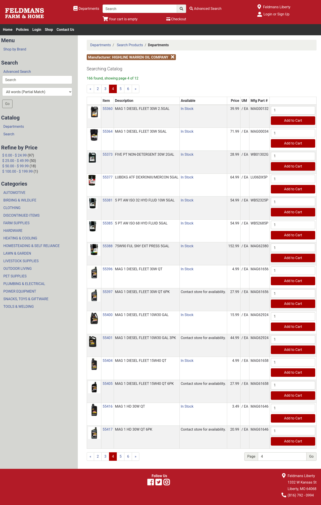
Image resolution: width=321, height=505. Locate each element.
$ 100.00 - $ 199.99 (17, 171)
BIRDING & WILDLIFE (19, 200)
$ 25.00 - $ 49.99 (15, 161)
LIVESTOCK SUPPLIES (21, 261)
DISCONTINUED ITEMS (21, 215)
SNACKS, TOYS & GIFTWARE (25, 299)
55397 (108, 292)
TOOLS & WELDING (18, 306)
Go (7, 104)
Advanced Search (17, 71)
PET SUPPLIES (15, 276)
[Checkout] (176, 19)
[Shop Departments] (86, 8)
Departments (13, 126)
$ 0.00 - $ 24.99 (14, 155)
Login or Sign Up (276, 14)
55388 (108, 246)
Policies (22, 29)
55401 (108, 338)
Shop (49, 29)
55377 (108, 177)
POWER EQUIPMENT (19, 291)
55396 (108, 269)
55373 (108, 154)
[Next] (135, 89)
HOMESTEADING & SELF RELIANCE (31, 246)
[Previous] (90, 89)
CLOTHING (12, 208)
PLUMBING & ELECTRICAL (24, 284)
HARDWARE (13, 230)
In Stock (187, 109)
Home (7, 29)
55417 (108, 429)
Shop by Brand (14, 49)
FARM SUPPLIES (16, 223)
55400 (108, 315)
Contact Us (65, 29)
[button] (94, 112)
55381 (108, 200)
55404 (108, 360)
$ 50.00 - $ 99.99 (15, 166)
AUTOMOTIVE (14, 193)
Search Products (130, 45)
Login (36, 29)
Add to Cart (293, 120)
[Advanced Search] (205, 8)
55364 (108, 131)
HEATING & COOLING (20, 238)
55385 (108, 223)
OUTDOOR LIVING (17, 268)
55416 (108, 406)
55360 (108, 109)
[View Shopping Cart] (120, 19)
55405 (108, 383)
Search (8, 134)
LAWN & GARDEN (17, 253)
